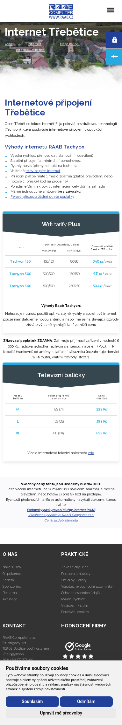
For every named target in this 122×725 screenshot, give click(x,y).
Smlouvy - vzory (74, 580)
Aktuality (10, 599)
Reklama (10, 593)
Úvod (8, 43)
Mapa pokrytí (70, 43)
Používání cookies (75, 612)
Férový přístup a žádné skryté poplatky (42, 197)
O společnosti (13, 574)
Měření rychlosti (74, 599)
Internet (34, 43)
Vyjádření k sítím (74, 605)
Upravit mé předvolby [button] (61, 712)
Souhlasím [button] (32, 701)
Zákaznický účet (74, 567)
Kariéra (8, 580)
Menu (110, 6)
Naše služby (12, 567)
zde (91, 453)
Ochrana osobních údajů (80, 593)
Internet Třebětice (30, 50)
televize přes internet (42, 171)
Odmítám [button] (86, 701)
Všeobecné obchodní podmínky (87, 586)
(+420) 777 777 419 (20, 659)
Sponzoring (12, 586)
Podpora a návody (75, 574)
